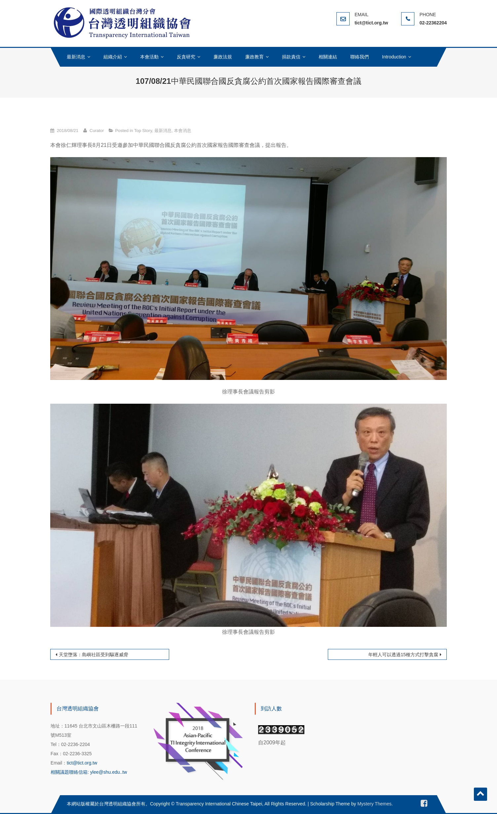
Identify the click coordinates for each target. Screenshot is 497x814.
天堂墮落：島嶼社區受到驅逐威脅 (93, 654)
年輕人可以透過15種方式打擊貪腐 (403, 654)
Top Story (143, 130)
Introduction (394, 56)
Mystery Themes (374, 803)
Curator (97, 130)
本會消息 (182, 130)
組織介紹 (112, 56)
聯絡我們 (359, 56)
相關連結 (328, 56)
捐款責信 (291, 56)
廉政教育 (254, 56)
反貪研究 (186, 56)
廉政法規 (222, 56)
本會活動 (149, 56)
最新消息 (76, 56)
